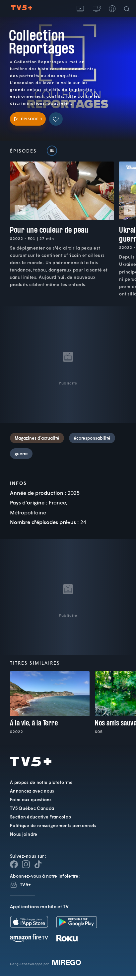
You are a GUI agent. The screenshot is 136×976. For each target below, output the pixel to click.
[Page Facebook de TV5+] (14, 864)
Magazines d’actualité (37, 438)
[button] (96, 9)
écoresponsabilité (92, 438)
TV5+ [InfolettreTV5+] (25, 884)
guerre (21, 453)
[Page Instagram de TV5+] (26, 864)
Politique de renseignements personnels (53, 825)
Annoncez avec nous (32, 791)
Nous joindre (23, 834)
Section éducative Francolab (40, 816)
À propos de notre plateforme (41, 782)
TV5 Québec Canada (32, 808)
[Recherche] (128, 9)
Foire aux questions (31, 799)
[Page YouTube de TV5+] (38, 864)
